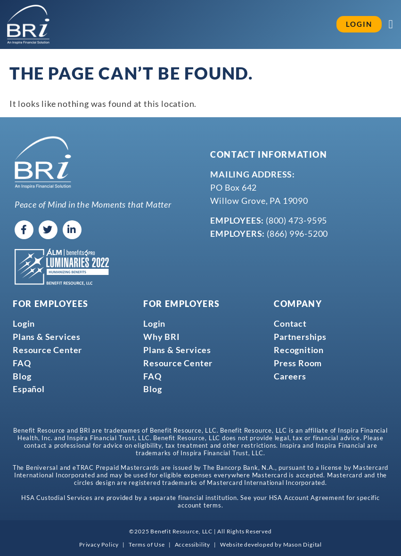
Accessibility (192, 544)
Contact (290, 323)
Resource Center (47, 350)
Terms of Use (147, 544)
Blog (22, 376)
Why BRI (161, 336)
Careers (290, 376)
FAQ (22, 362)
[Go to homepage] (28, 24)
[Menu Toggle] (391, 24)
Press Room (298, 362)
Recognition (299, 350)
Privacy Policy (99, 544)
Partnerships (300, 336)
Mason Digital (302, 544)
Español (29, 389)
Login (24, 323)
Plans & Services (47, 336)
